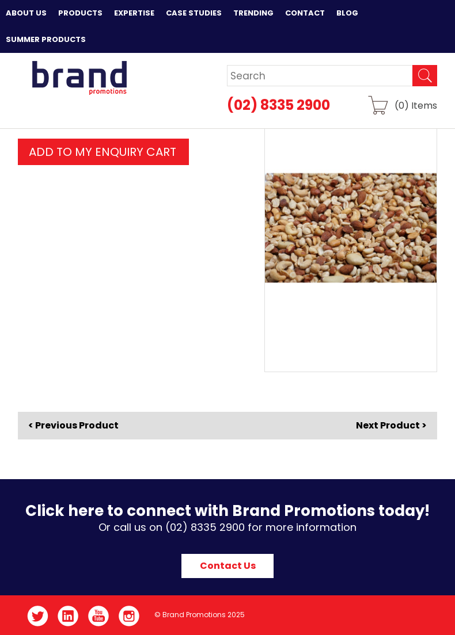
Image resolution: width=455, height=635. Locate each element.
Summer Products (46, 39)
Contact (305, 12)
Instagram (129, 616)
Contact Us (228, 565)
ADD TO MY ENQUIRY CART (102, 152)
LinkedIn (68, 616)
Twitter (37, 616)
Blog (347, 12)
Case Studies (194, 12)
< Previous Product (73, 425)
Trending (253, 12)
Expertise (134, 12)
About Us (26, 12)
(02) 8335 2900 (278, 104)
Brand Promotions (79, 77)
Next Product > (391, 425)
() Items (416, 105)
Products (80, 12)
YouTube (98, 616)
